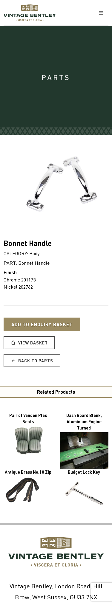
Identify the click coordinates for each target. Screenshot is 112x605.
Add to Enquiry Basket (42, 324)
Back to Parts (32, 360)
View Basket (29, 342)
